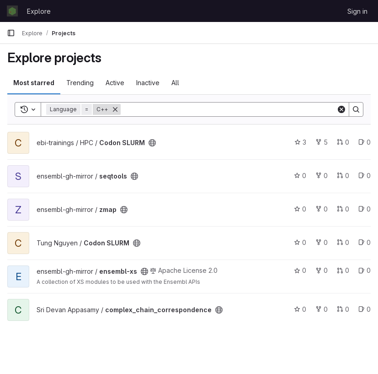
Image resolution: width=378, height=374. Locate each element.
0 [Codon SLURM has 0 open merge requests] (343, 142)
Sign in (357, 11)
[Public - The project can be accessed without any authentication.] (152, 142)
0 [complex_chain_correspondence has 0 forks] (321, 309)
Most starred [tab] (33, 83)
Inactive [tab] (148, 83)
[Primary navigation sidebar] (11, 33)
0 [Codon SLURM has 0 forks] (321, 242)
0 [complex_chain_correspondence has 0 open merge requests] (343, 309)
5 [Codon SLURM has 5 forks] (321, 142)
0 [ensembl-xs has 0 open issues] (364, 270)
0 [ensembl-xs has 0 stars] (300, 270)
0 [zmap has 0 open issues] (364, 209)
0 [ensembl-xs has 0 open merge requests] (343, 270)
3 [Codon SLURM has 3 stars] (300, 142)
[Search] (228, 109)
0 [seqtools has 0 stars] (300, 175)
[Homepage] (12, 11)
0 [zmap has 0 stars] (300, 209)
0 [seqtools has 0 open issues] (364, 175)
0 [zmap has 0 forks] (321, 209)
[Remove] (115, 109)
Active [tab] (115, 83)
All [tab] (175, 83)
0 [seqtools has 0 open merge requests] (343, 175)
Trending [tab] (80, 83)
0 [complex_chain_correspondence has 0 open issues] (364, 309)
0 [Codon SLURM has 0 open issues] (364, 142)
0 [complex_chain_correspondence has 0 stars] (300, 309)
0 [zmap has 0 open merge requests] (343, 209)
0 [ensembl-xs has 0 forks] (321, 270)
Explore (39, 11)
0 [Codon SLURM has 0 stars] (300, 242)
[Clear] (341, 109)
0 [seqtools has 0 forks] (321, 175)
